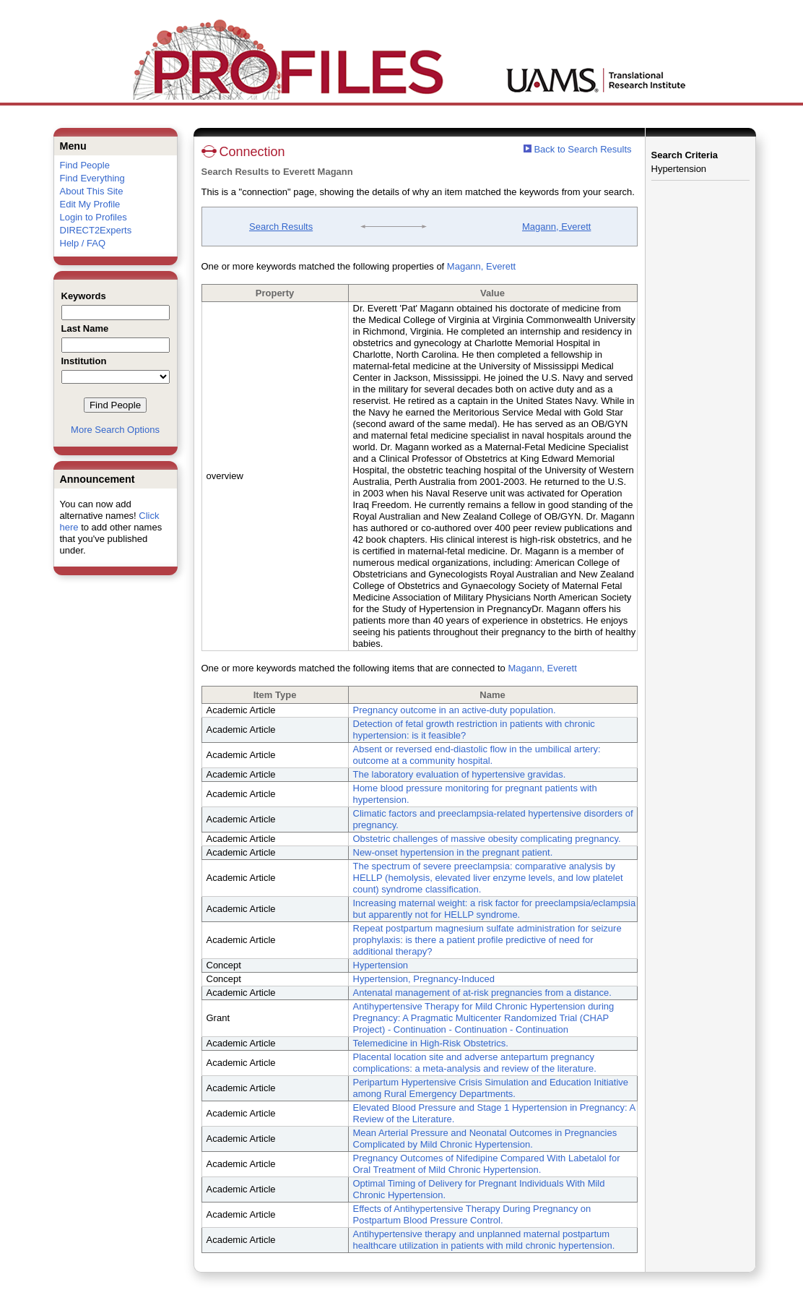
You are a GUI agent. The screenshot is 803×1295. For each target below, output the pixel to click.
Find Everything (92, 178)
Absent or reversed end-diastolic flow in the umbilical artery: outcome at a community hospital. (477, 755)
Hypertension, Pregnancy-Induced (424, 978)
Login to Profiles (93, 217)
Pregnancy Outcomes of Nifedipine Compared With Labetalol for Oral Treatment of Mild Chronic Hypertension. (486, 1164)
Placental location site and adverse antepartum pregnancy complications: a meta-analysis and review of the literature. (474, 1062)
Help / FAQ (83, 243)
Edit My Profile (90, 204)
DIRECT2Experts (96, 230)
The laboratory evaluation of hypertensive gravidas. (459, 774)
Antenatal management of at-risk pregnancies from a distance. (482, 992)
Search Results (281, 226)
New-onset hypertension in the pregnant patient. (453, 852)
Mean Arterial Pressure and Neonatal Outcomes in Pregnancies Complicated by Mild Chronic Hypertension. (485, 1138)
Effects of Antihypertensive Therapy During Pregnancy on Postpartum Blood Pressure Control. (472, 1214)
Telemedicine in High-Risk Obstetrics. (430, 1043)
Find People (85, 165)
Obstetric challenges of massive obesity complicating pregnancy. (487, 838)
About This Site (91, 191)
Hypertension (381, 965)
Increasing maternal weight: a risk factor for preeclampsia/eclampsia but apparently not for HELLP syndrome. (494, 909)
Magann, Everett (556, 226)
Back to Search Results (578, 149)
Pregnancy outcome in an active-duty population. (454, 710)
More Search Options (115, 429)
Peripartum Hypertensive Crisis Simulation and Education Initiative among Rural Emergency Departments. (491, 1088)
